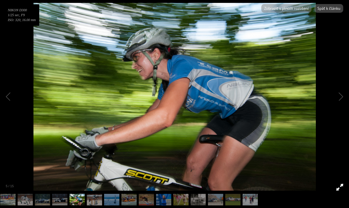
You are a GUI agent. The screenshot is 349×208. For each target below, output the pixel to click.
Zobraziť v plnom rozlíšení (286, 8)
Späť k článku (328, 8)
